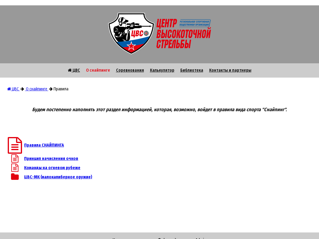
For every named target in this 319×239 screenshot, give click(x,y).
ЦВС (74, 70)
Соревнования (130, 70)
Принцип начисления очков (51, 158)
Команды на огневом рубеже (52, 167)
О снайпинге (98, 70)
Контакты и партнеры (230, 70)
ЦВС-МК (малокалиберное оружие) (58, 177)
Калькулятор (162, 70)
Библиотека (191, 70)
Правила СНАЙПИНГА (44, 145)
